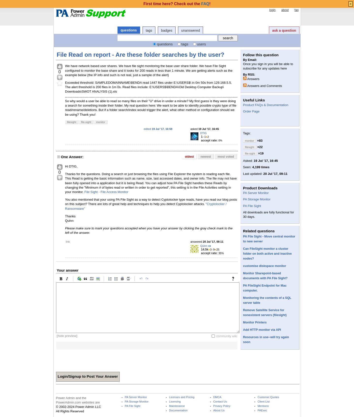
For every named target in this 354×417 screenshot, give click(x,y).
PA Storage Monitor (257, 199)
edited (158, 128)
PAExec (262, 410)
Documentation (178, 410)
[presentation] (93, 359)
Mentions (263, 406)
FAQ (205, 4)
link (68, 241)
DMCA (217, 397)
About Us (219, 410)
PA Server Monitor (256, 193)
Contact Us (220, 401)
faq (297, 10)
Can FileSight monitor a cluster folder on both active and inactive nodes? (267, 253)
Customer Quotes (268, 397)
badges (166, 30)
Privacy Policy (222, 406)
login (272, 10)
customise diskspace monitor (264, 266)
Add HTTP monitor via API (262, 330)
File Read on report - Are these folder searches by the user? (140, 54)
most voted (226, 156)
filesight (71, 122)
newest (206, 156)
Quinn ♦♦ (205, 245)
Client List (264, 401)
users (201, 44)
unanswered (190, 30)
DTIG (203, 133)
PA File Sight (252, 206)
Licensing (175, 401)
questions (129, 30)
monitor (100, 122)
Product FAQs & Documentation (265, 105)
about (285, 10)
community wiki (226, 336)
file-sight (86, 122)
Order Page (251, 111)
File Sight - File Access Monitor (106, 192)
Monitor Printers (255, 322)
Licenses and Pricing (182, 397)
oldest (189, 156)
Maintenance (177, 406)
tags (149, 30)
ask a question (284, 30)
